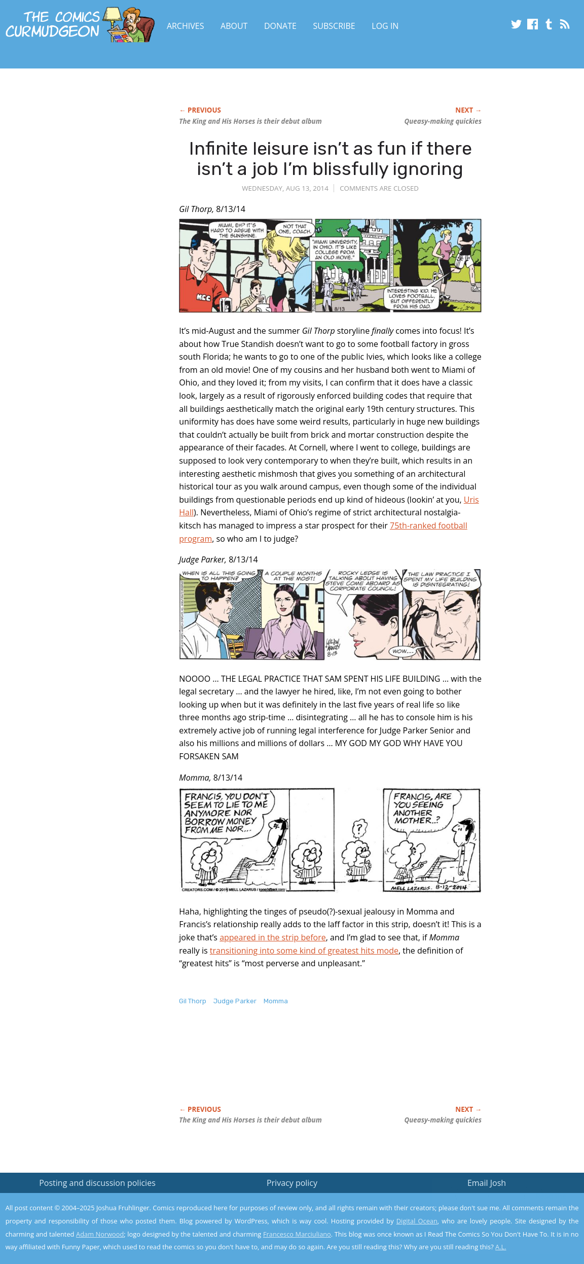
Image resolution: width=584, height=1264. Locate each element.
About (234, 25)
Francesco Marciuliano (297, 1234)
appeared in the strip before (273, 937)
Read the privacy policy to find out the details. (493, 1200)
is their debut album (250, 121)
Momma (276, 1001)
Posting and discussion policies (97, 1182)
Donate (280, 25)
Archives (185, 25)
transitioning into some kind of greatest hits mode (304, 950)
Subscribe (334, 25)
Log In (385, 25)
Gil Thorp (192, 1001)
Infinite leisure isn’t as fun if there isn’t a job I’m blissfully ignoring (330, 158)
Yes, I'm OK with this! (498, 1226)
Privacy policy (292, 1182)
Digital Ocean (416, 1220)
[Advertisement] (363, 1066)
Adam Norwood (100, 1234)
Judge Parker (235, 1001)
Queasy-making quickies (443, 121)
